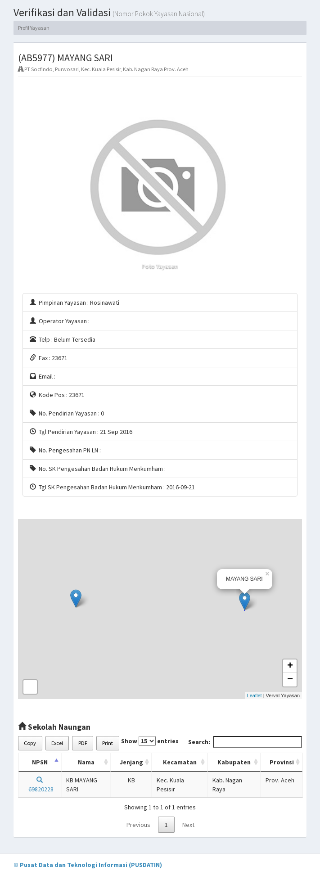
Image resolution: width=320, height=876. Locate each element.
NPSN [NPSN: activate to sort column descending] (40, 762)
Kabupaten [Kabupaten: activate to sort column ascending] (234, 762)
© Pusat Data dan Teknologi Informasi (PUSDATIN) (88, 865)
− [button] (290, 679)
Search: (245, 742)
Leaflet (254, 695)
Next (188, 825)
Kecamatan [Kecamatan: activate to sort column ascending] (180, 762)
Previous (138, 825)
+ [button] (290, 666)
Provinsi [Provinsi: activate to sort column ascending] (282, 762)
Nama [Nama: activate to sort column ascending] (86, 762)
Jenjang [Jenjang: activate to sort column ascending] (131, 762)
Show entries (150, 741)
